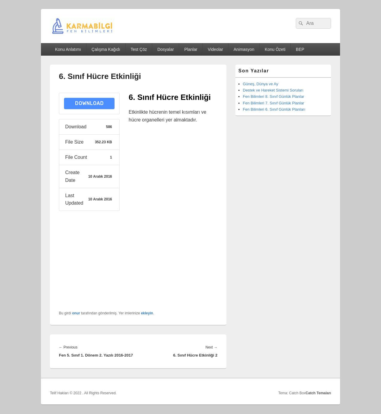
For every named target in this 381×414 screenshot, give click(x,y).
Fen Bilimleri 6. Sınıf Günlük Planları (274, 109)
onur (76, 313)
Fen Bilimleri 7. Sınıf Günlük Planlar (273, 103)
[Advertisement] (173, 218)
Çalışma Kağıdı (106, 49)
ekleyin (147, 313)
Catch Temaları (318, 393)
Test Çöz (139, 49)
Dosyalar (165, 49)
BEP (300, 49)
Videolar (215, 49)
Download (89, 103)
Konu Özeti (275, 49)
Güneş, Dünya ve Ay (260, 84)
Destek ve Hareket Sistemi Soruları (273, 90)
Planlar (190, 49)
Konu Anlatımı (68, 49)
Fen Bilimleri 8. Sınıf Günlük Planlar (273, 96)
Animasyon (244, 49)
